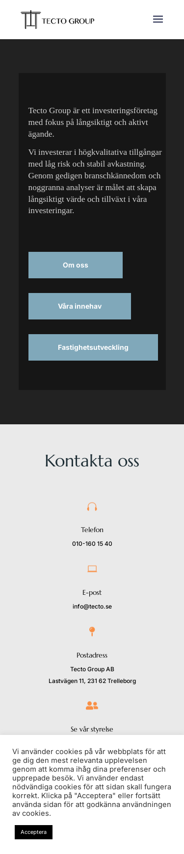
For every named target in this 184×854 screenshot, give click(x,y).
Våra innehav (80, 306)
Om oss (75, 265)
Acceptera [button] (34, 832)
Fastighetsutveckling (93, 347)
